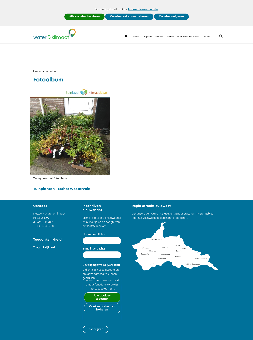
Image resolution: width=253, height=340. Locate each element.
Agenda (170, 36)
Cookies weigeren (171, 16)
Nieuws (159, 36)
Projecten (147, 36)
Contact (206, 36)
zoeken (222, 37)
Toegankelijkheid (44, 247)
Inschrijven (95, 329)
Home (126, 36)
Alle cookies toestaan (84, 16)
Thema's (135, 36)
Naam (94, 234)
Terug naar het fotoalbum (50, 178)
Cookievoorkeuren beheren (129, 16)
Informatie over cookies (143, 9)
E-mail (94, 248)
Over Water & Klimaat (188, 36)
